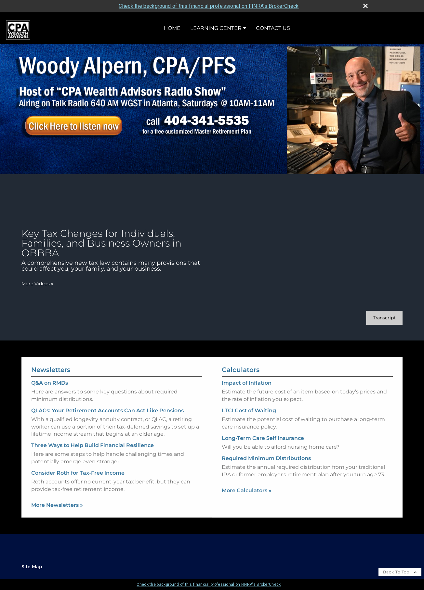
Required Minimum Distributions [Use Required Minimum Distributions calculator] (266, 464)
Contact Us (273, 28)
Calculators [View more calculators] (240, 375)
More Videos (37, 283)
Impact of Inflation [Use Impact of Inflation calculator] (247, 389)
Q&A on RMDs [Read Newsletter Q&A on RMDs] (49, 377)
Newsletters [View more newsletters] (50, 364)
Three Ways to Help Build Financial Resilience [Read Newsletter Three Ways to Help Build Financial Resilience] (92, 439)
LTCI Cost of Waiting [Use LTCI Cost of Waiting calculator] (249, 416)
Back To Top (400, 572)
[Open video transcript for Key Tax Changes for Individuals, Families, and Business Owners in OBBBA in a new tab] (384, 318)
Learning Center (216, 28)
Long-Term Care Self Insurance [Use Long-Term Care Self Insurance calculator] (263, 444)
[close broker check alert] (365, 5)
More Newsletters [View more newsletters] (57, 499)
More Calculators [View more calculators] (247, 496)
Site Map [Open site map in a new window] (31, 567)
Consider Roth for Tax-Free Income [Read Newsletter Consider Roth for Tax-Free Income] (78, 467)
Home (172, 28)
